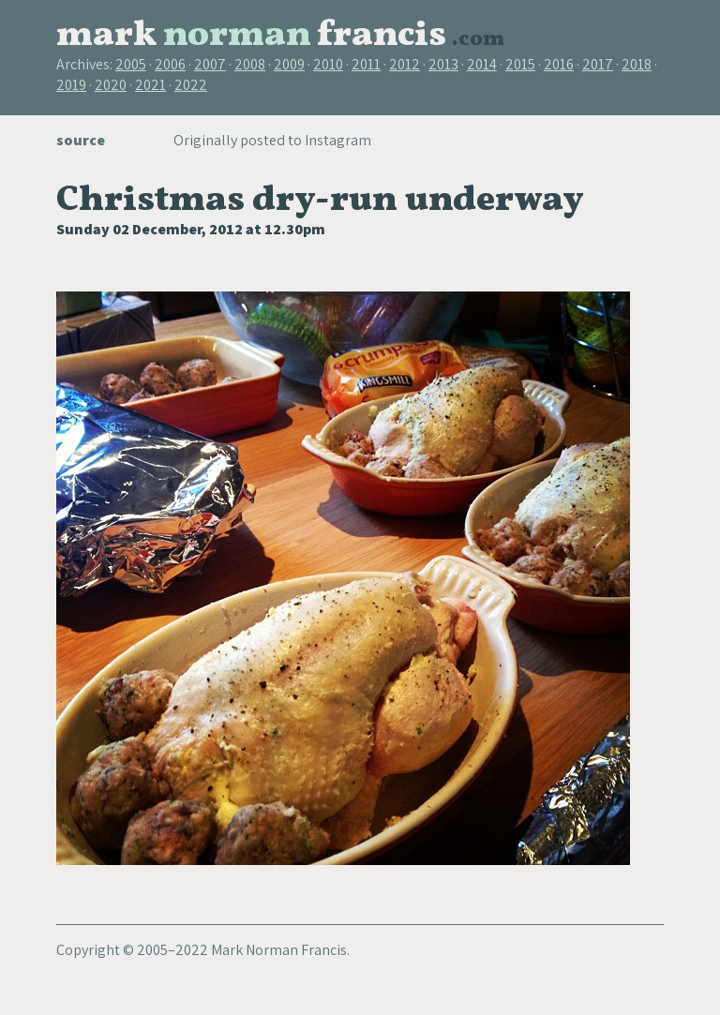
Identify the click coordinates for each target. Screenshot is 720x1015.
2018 (637, 64)
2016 (559, 64)
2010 (328, 64)
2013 (443, 64)
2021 (150, 85)
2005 (130, 64)
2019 (71, 85)
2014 (482, 64)
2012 (404, 64)
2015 (520, 64)
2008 (249, 64)
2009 (289, 64)
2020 (111, 85)
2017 (597, 64)
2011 (366, 64)
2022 (190, 85)
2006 (170, 64)
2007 (210, 64)
